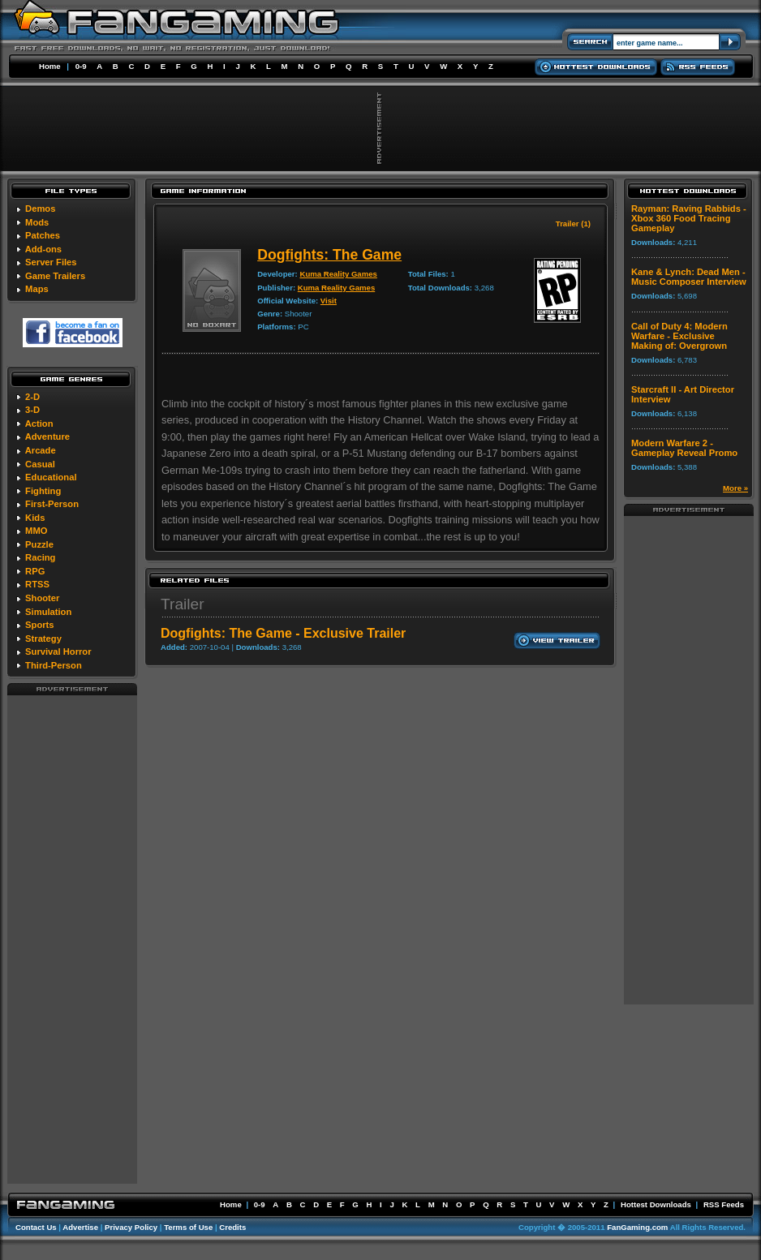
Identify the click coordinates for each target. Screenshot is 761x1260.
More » (735, 488)
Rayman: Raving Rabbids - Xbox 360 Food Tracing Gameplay (688, 218)
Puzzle (39, 544)
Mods (37, 222)
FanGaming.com (637, 1227)
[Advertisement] (72, 938)
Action (39, 423)
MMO (36, 530)
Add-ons (43, 249)
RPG (35, 571)
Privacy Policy (131, 1227)
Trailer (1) (573, 223)
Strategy (43, 638)
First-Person (52, 504)
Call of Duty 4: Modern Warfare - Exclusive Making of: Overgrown (679, 335)
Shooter (42, 598)
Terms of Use (188, 1227)
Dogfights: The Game (329, 255)
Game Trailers (55, 276)
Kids (35, 517)
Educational (50, 477)
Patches (42, 235)
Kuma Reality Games (337, 273)
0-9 (81, 66)
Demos (40, 208)
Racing (40, 557)
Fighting (43, 491)
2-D (32, 397)
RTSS (37, 584)
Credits (232, 1227)
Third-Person (53, 665)
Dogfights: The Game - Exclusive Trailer (283, 633)
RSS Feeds (723, 1204)
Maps (37, 289)
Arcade (40, 450)
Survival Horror (58, 651)
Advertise (80, 1227)
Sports (39, 625)
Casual (40, 464)
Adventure (47, 436)
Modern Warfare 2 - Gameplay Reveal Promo (684, 448)
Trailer (182, 604)
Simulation (48, 612)
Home (50, 66)
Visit (328, 300)
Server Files (50, 262)
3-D (32, 410)
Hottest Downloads (656, 1204)
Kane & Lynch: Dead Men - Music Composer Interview (688, 276)
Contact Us (36, 1227)
